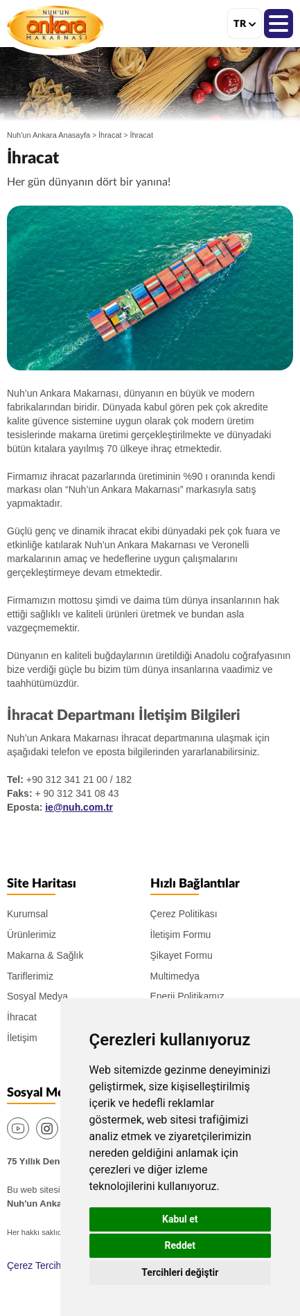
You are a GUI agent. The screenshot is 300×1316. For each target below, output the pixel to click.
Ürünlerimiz (31, 934)
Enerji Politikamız (187, 996)
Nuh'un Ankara (55, 27)
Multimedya (175, 976)
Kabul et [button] (180, 1219)
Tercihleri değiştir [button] (179, 1272)
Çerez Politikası (184, 913)
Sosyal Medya (37, 996)
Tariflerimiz (30, 976)
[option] (150, 288)
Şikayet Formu (181, 955)
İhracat (110, 135)
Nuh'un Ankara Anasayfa (48, 135)
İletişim (22, 1037)
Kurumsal (27, 913)
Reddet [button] (180, 1245)
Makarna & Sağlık (45, 955)
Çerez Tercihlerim (44, 1265)
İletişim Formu (180, 934)
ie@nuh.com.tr (79, 807)
